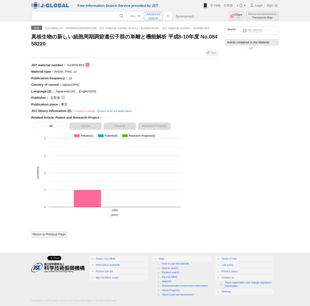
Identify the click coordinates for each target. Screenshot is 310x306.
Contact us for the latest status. (114, 111)
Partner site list (104, 271)
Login (259, 5)
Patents (120, 126)
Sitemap (226, 291)
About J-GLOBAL (106, 258)
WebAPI (166, 281)
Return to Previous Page (49, 234)
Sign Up (272, 5)
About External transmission (178, 294)
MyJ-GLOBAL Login (107, 277)
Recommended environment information (185, 285)
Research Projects (154, 126)
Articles (85, 126)
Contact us (228, 277)
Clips (238, 16)
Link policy (228, 264)
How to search (170, 268)
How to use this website (175, 263)
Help (217, 5)
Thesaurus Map (262, 16)
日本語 (228, 5)
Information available (108, 264)
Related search (170, 272)
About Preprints (171, 290)
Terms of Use (229, 258)
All (51, 126)
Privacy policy (229, 271)
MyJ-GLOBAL (170, 276)
